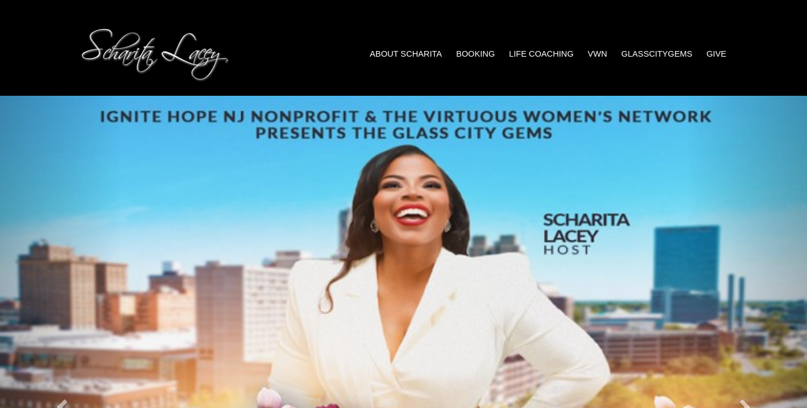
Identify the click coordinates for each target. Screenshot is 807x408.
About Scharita (406, 53)
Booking (475, 53)
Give (716, 53)
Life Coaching (541, 53)
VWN (597, 53)
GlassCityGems (656, 53)
